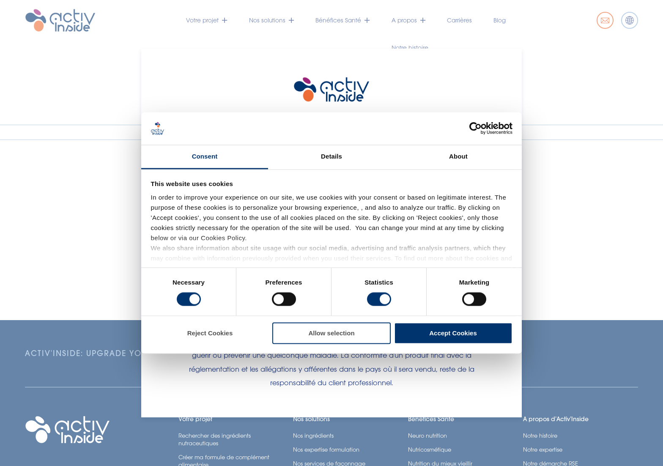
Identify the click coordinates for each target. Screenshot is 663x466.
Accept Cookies (453, 333)
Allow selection (331, 333)
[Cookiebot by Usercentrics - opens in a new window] (475, 128)
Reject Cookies (210, 333)
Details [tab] (331, 156)
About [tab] (458, 156)
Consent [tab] (205, 156)
